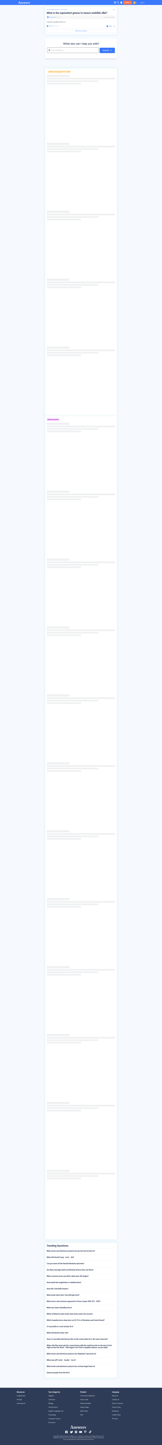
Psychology (52, 1415)
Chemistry (51, 1399)
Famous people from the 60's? (58, 1372)
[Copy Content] (109, 26)
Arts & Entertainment (53, 9)
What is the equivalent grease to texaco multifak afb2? (77, 13)
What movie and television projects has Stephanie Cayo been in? (71, 1354)
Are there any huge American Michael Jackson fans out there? (70, 1270)
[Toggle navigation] (115, 2)
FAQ (81, 1415)
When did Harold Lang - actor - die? (60, 1257)
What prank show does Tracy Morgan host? (63, 1295)
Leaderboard (21, 1396)
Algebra (51, 1396)
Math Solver (84, 1411)
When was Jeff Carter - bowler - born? (61, 1360)
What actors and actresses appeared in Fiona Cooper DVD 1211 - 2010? (74, 1301)
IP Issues (115, 1419)
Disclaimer (115, 1411)
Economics (51, 1422)
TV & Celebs (63, 9)
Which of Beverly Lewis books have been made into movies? (70, 1314)
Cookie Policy (116, 1415)
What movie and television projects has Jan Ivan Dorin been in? (71, 1251)
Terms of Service (117, 1403)
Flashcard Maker (85, 1403)
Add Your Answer (81, 31)
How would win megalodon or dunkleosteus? (64, 1282)
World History (53, 1407)
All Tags (19, 1399)
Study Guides (84, 1407)
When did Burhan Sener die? (57, 1333)
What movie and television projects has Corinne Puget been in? (71, 1366)
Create (127, 2)
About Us (115, 1396)
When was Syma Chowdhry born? (59, 1307)
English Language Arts (55, 1411)
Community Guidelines (87, 1396)
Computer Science (54, 1419)
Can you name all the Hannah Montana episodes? (65, 1263)
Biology (50, 1403)
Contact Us (115, 1399)
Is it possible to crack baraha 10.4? (60, 1326)
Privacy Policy (116, 1407)
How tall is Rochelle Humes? (57, 1288)
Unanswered (21, 1403)
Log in (142, 2)
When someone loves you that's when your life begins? (68, 1276)
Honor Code (84, 1399)
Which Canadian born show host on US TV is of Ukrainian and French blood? (76, 1320)
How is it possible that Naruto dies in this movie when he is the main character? (77, 1339)
